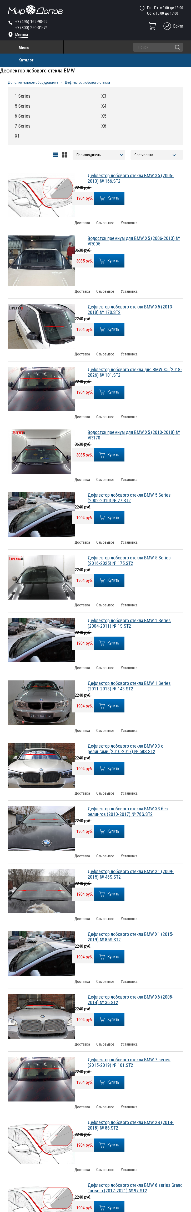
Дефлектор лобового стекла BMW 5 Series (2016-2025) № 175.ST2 (129, 560)
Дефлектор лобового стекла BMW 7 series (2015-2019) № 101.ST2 (129, 1062)
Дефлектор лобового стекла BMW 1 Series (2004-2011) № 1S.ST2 (129, 623)
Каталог (26, 59)
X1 (17, 136)
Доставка (82, 223)
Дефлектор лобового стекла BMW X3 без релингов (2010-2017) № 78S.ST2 (128, 811)
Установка (129, 223)
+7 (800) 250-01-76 (31, 27)
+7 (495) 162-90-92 (31, 21)
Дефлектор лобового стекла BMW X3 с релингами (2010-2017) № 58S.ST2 (125, 748)
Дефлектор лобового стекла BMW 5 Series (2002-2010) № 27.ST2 (129, 497)
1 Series (23, 96)
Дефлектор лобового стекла (87, 82)
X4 (103, 106)
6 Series (23, 116)
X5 (103, 116)
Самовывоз (105, 223)
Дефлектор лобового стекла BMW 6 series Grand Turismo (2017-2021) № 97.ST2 (135, 1187)
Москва (21, 34)
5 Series (23, 106)
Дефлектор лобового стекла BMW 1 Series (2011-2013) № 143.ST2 (129, 685)
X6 (103, 126)
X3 (103, 96)
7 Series (23, 126)
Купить (109, 198)
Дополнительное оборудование (33, 82)
